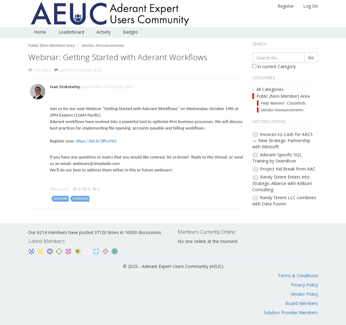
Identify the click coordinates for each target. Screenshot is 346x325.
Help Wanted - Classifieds (283, 103)
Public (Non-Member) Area (283, 96)
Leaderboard (71, 32)
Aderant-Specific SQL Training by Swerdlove (277, 158)
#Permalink (59, 189)
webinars (80, 198)
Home (40, 32)
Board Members (301, 303)
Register (286, 6)
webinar (60, 198)
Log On (310, 6)
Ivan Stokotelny (65, 86)
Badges (130, 32)
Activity (103, 32)
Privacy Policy (304, 285)
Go (311, 57)
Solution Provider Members (290, 312)
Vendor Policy (304, 294)
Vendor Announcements (282, 110)
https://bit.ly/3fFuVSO (96, 141)
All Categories (270, 89)
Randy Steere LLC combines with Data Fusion (284, 201)
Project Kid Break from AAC (287, 169)
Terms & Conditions (298, 275)
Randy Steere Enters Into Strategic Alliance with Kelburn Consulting (282, 183)
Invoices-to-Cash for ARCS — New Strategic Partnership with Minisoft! (282, 140)
